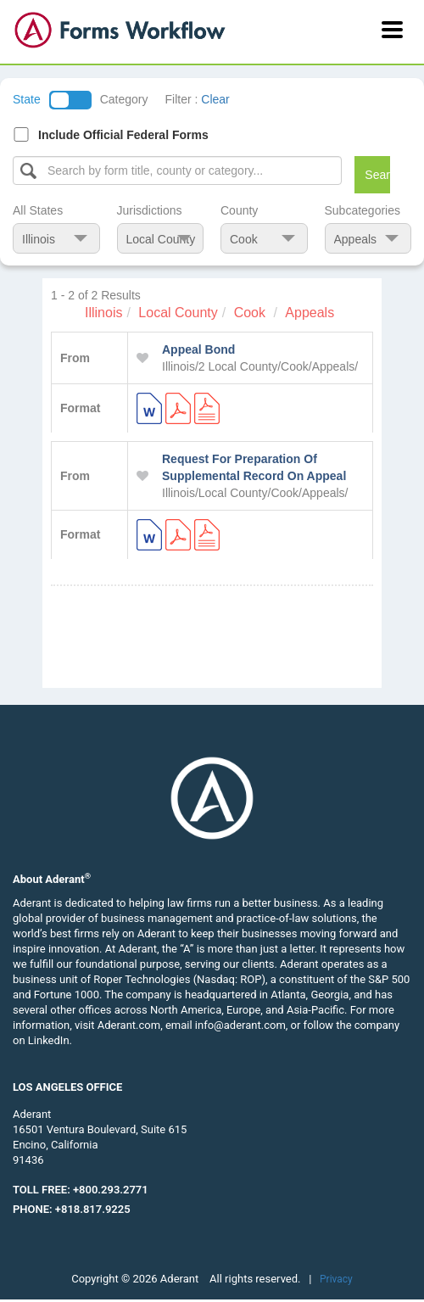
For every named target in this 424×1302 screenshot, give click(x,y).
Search (377, 175)
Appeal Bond (198, 349)
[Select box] (177, 170)
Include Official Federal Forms (123, 135)
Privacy (336, 1279)
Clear (215, 99)
